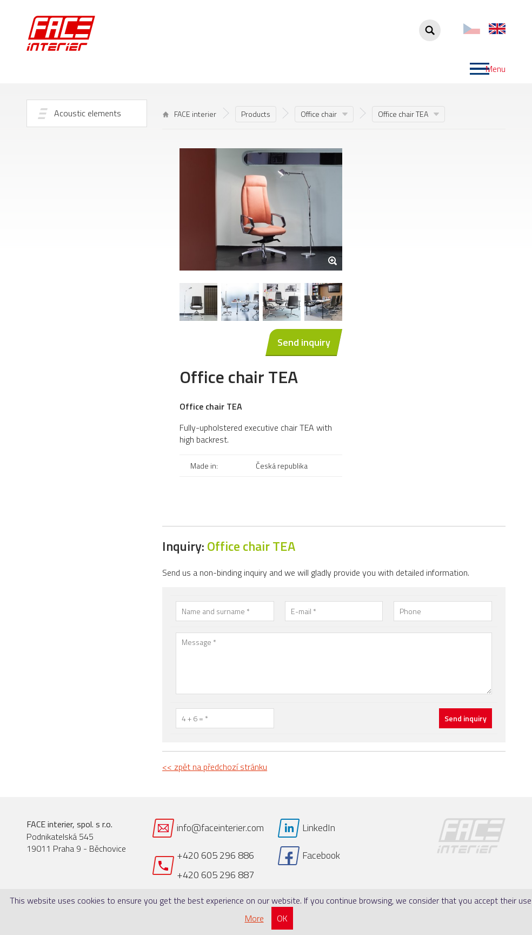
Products (255, 114)
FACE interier (189, 114)
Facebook (321, 855)
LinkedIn (318, 827)
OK (282, 918)
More (254, 918)
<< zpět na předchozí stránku (214, 766)
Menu (496, 69)
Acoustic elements (87, 113)
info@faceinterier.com (220, 827)
